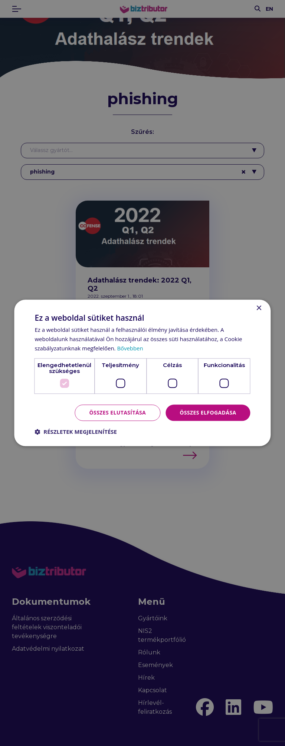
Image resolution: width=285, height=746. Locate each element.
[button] (76, 432)
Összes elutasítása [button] (117, 412)
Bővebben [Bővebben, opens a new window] (130, 348)
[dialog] (142, 373)
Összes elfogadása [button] (208, 412)
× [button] (259, 308)
